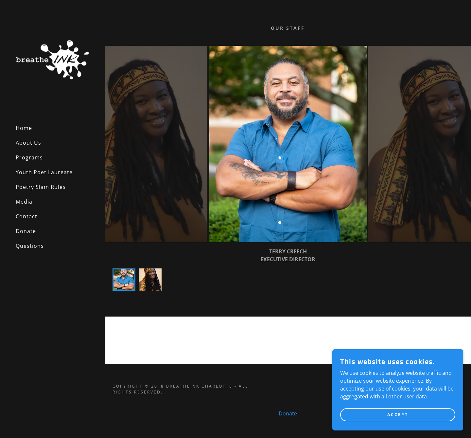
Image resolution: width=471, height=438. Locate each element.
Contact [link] (26, 216)
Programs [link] (29, 157)
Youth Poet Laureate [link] (44, 172)
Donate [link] (26, 231)
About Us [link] (28, 142)
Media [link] (24, 201)
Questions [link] (30, 245)
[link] (52, 59)
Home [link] (24, 128)
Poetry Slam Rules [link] (41, 187)
